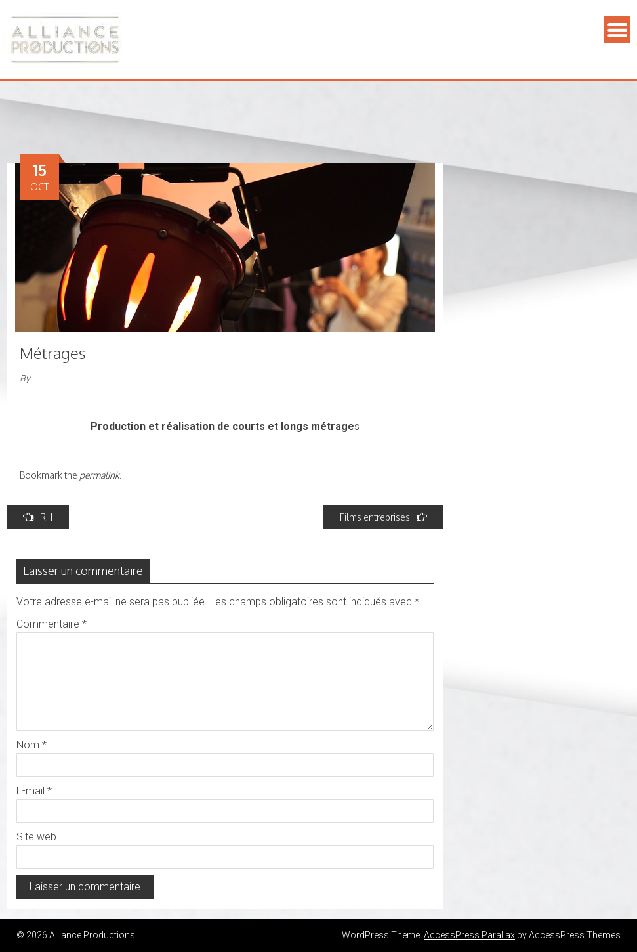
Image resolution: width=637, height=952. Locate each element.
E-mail (34, 791)
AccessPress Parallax (469, 935)
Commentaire (51, 624)
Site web (36, 837)
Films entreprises (383, 517)
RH (37, 517)
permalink (99, 475)
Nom (31, 745)
